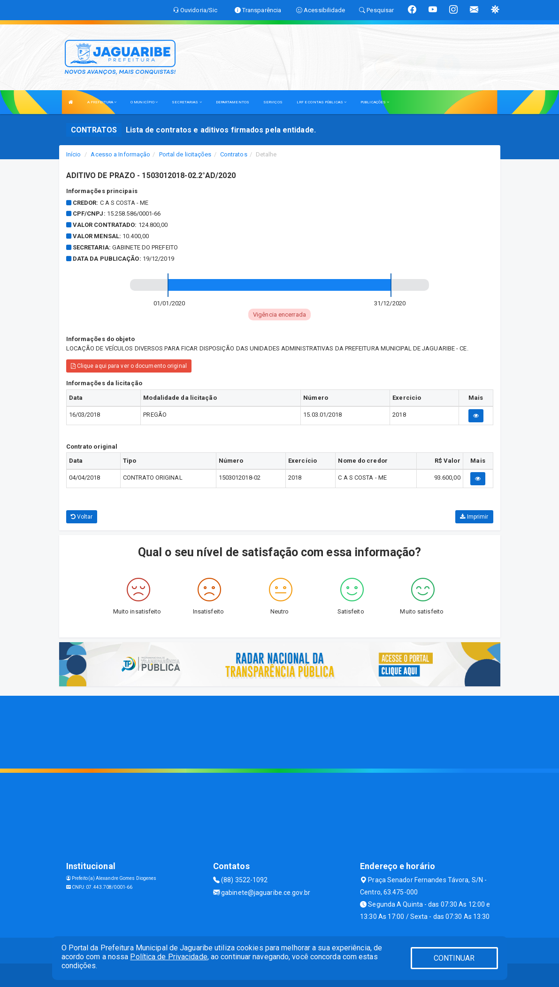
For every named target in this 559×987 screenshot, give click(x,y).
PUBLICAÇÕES (374, 102)
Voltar (82, 516)
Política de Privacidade (168, 956)
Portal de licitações (185, 154)
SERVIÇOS (273, 102)
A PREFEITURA (101, 102)
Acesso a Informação (120, 154)
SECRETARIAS (186, 102)
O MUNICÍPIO (144, 102)
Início (73, 154)
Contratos (233, 154)
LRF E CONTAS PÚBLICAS (321, 102)
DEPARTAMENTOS (232, 102)
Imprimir (474, 516)
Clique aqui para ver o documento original (129, 366)
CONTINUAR (454, 958)
